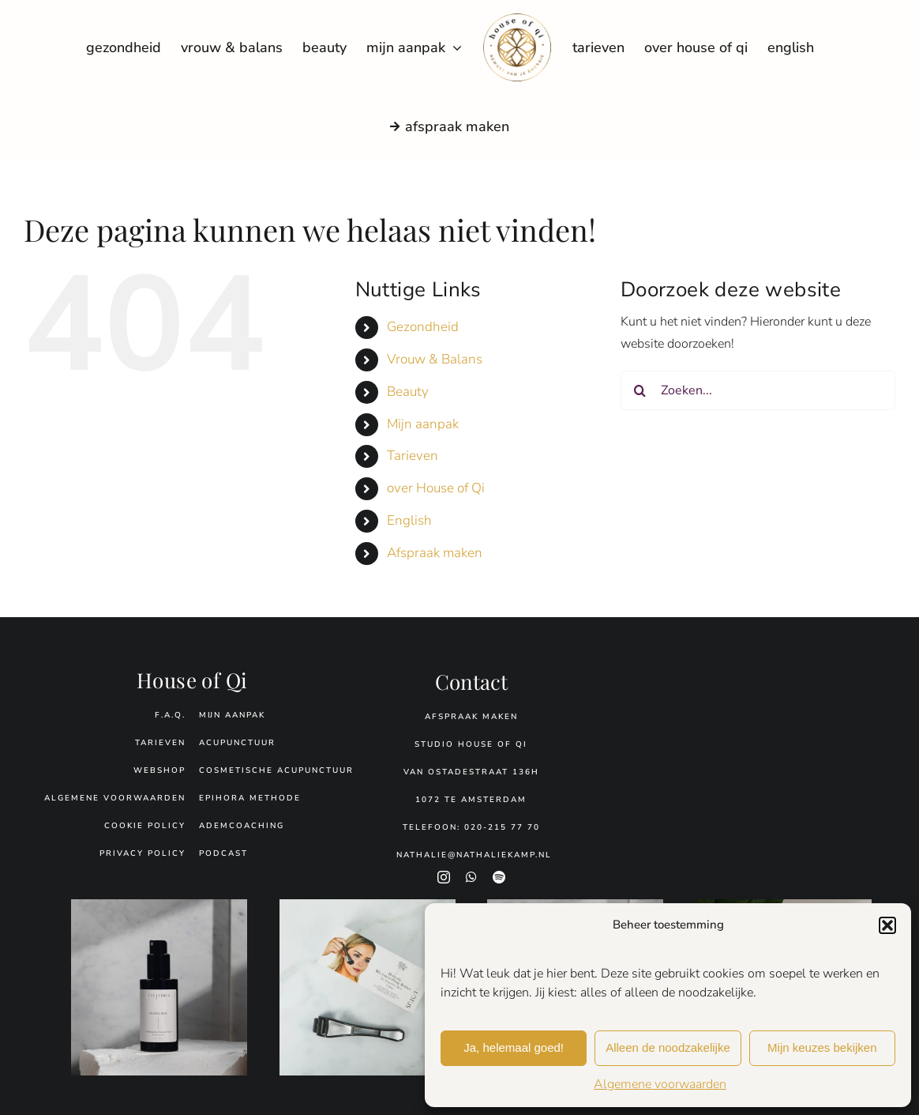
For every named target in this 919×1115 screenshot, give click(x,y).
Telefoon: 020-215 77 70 (471, 827)
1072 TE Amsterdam (471, 799)
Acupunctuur (237, 742)
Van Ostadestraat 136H (471, 772)
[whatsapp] (471, 877)
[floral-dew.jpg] (159, 905)
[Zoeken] (640, 390)
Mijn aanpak (423, 424)
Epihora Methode (250, 798)
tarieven (160, 742)
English (409, 520)
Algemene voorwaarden (660, 1084)
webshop (159, 770)
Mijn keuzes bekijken (821, 1047)
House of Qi (192, 680)
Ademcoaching (241, 825)
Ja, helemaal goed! (513, 1047)
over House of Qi (436, 488)
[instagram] (443, 877)
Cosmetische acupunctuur (276, 770)
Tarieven (412, 455)
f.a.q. (170, 715)
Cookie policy (145, 825)
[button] (887, 925)
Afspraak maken (434, 553)
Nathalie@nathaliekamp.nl (474, 855)
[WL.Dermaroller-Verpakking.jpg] (367, 905)
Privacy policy (142, 853)
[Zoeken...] (758, 390)
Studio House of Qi (470, 744)
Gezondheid (423, 327)
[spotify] (499, 877)
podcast (223, 853)
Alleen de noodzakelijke (668, 1047)
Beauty (408, 391)
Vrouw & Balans (434, 359)
